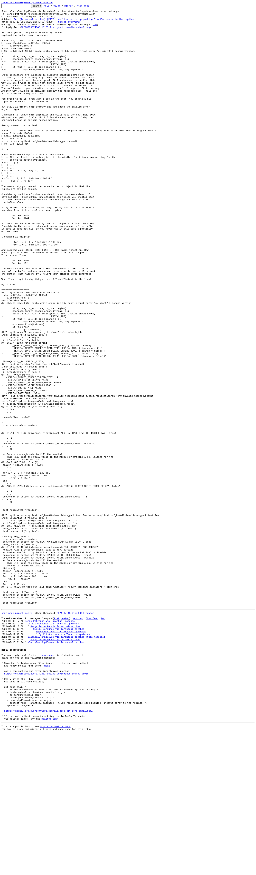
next (4, 733)
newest (90, 733)
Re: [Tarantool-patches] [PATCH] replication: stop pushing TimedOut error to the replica (74, 22)
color (62, 6)
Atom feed (88, 6)
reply (28, 733)
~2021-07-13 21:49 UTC (69, 733)
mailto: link (49, 859)
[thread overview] (68, 25)
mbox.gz (78, 740)
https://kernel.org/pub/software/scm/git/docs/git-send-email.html (48, 850)
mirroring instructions (55, 868)
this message (45, 783)
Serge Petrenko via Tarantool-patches (50, 743)
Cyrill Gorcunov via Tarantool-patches (53, 746)
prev (11, 733)
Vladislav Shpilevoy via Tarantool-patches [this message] (66, 762)
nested (65, 740)
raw (95, 28)
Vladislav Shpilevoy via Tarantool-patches (56, 768)
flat (56, 740)
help (52, 6)
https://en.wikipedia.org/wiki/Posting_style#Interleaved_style (46, 805)
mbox (47, 796)
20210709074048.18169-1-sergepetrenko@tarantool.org (55, 31)
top (103, 740)
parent (19, 733)
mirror (74, 6)
